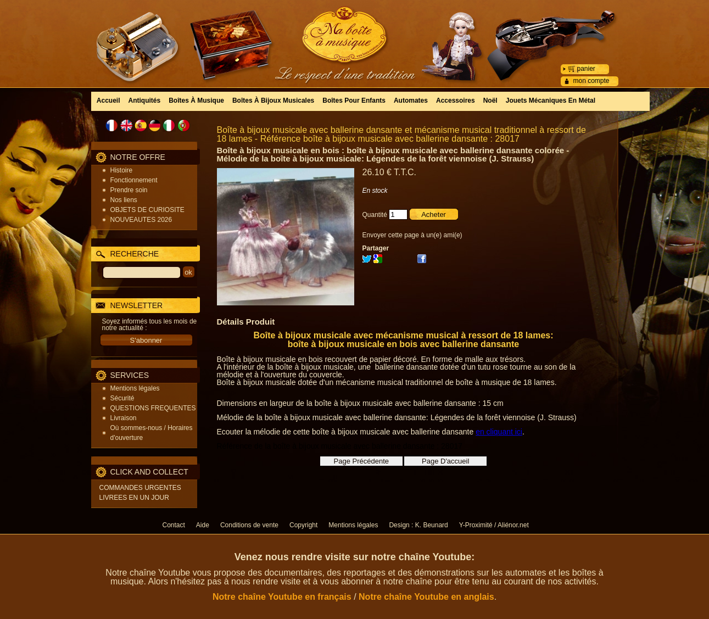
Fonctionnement (134, 180)
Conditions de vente (249, 525)
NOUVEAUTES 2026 (141, 220)
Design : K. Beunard (418, 525)
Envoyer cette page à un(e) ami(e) (412, 235)
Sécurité (122, 398)
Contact (174, 525)
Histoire (121, 170)
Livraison (123, 418)
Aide (202, 525)
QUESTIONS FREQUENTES (153, 408)
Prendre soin (129, 190)
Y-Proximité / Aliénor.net (494, 525)
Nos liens (123, 200)
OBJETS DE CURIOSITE (147, 210)
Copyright (303, 525)
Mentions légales (135, 388)
